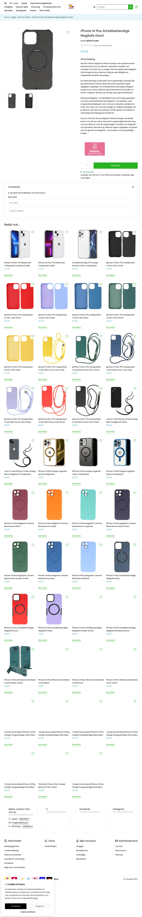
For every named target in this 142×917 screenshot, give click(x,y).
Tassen (32, 10)
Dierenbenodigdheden (41, 3)
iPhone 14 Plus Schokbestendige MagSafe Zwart (52, 17)
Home (7, 17)
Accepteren (16, 906)
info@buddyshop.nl (20, 796)
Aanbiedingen (51, 820)
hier (36, 898)
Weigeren (40, 906)
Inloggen (80, 820)
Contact (119, 820)
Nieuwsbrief (81, 832)
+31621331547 (24, 792)
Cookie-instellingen (28, 912)
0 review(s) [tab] (71, 187)
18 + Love (14, 3)
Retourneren (120, 824)
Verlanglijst (81, 828)
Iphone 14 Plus (24, 17)
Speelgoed (21, 10)
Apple (24, 3)
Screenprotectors (52, 6)
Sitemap (119, 828)
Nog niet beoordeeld (103, 45)
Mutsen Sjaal (22, 6)
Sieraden (8, 10)
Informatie (44, 10)
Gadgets (8, 6)
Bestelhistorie (82, 824)
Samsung (35, 6)
